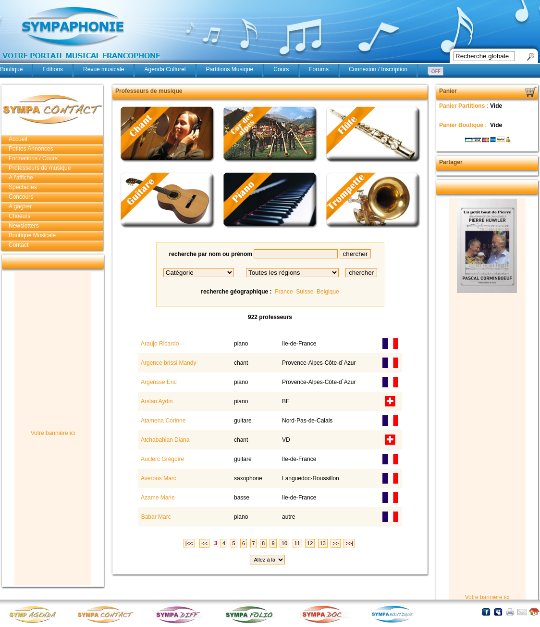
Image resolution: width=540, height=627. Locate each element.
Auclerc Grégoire (161, 459)
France (284, 291)
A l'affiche (21, 177)
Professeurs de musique (40, 168)
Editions (52, 69)
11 (297, 543)
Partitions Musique (230, 69)
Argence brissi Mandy (167, 362)
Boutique (11, 69)
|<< (189, 543)
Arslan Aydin (155, 401)
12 (310, 543)
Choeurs (19, 216)
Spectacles (23, 187)
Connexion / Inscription (378, 69)
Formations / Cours (33, 158)
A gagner (20, 206)
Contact (18, 245)
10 (284, 543)
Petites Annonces (31, 148)
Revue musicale (103, 69)
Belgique (328, 291)
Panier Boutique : (464, 125)
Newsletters (24, 225)
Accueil (18, 139)
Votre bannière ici (53, 433)
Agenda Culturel (164, 69)
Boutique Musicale (32, 235)
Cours (281, 69)
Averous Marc (157, 478)
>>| (349, 543)
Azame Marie (156, 497)
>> (335, 543)
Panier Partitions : (464, 105)
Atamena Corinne (162, 420)
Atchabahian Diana (164, 439)
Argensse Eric (157, 382)
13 (323, 543)
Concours (21, 196)
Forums (319, 69)
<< (204, 543)
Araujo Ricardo (159, 343)
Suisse (304, 291)
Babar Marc (155, 516)
